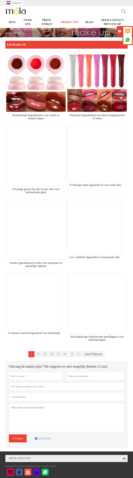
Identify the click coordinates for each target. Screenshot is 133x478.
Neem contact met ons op (112, 22)
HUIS (12, 22)
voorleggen (17, 438)
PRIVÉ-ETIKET (47, 22)
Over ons (28, 22)
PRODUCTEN (69, 22)
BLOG (90, 22)
